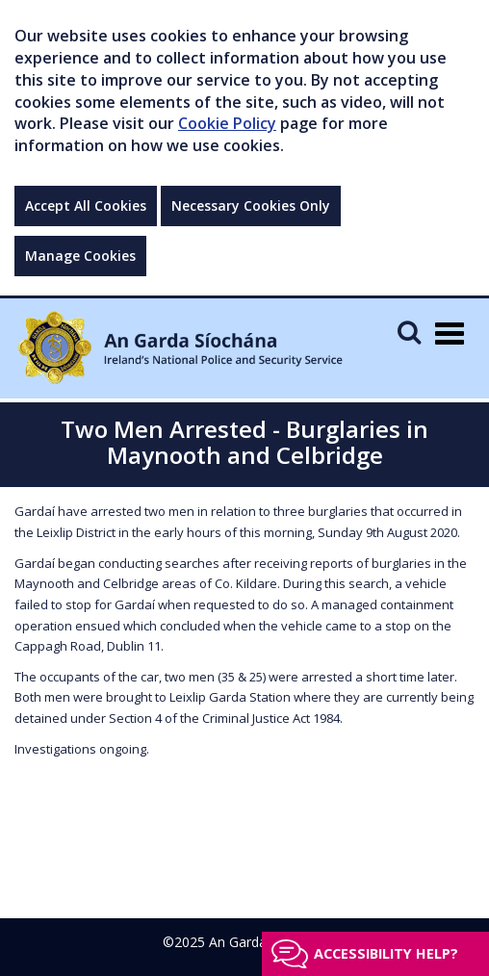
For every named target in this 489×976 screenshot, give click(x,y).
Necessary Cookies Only (250, 205)
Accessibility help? (386, 953)
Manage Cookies (80, 255)
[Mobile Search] (409, 331)
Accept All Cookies (85, 205)
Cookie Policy (227, 123)
